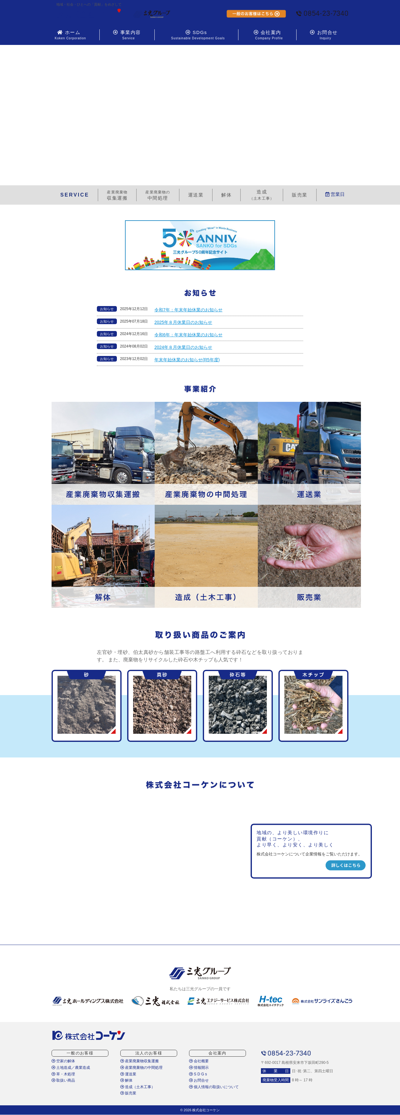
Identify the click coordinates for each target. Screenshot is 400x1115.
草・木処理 (63, 1074)
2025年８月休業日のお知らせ (183, 322)
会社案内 (267, 35)
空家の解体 (63, 1061)
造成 (261, 195)
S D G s (198, 1074)
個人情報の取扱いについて (214, 1087)
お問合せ (324, 35)
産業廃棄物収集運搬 (139, 1061)
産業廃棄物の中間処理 (141, 1067)
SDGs (196, 35)
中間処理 (157, 195)
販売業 (128, 1093)
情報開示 (199, 1067)
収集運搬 (117, 195)
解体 (126, 1080)
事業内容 (127, 35)
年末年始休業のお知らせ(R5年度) (187, 359)
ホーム (69, 35)
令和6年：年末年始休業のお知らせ (188, 334)
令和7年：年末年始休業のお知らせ (188, 309)
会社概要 (199, 1061)
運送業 (128, 1074)
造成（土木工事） (137, 1087)
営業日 (335, 194)
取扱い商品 (63, 1080)
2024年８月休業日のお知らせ (183, 347)
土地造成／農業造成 (71, 1067)
